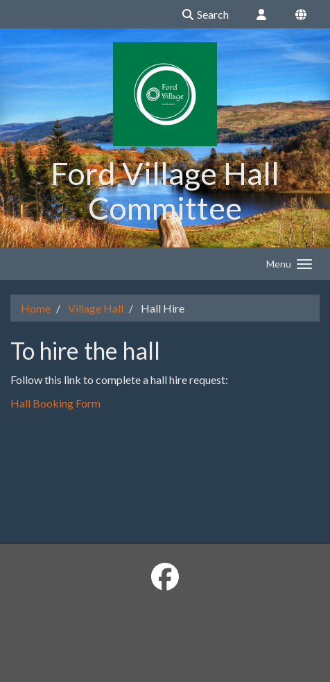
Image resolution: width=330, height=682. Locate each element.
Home (36, 308)
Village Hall (95, 308)
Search (205, 14)
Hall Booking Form (55, 403)
